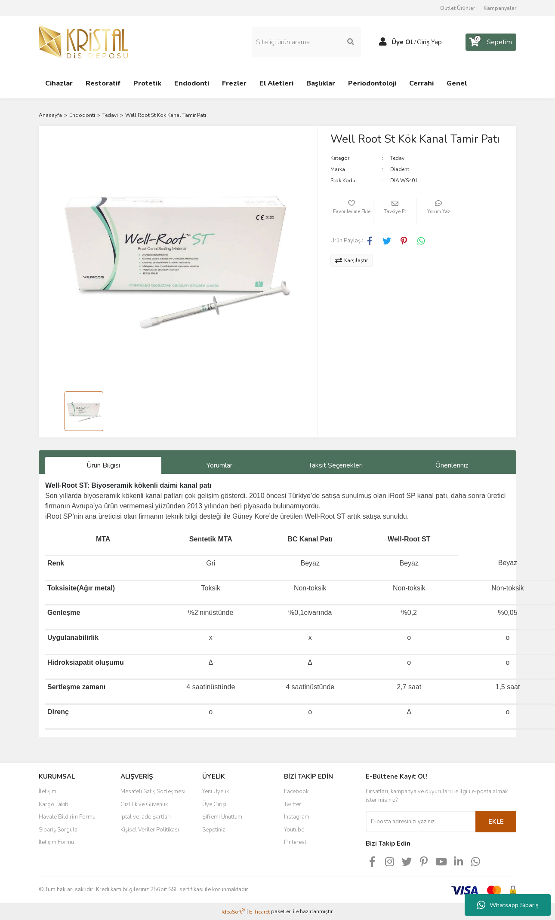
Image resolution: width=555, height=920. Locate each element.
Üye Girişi (214, 804)
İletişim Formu (56, 842)
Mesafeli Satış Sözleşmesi (152, 791)
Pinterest (295, 842)
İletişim (47, 791)
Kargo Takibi (54, 804)
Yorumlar (219, 465)
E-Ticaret (259, 911)
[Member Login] (383, 42)
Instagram (296, 817)
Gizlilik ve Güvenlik (144, 804)
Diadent (399, 169)
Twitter (292, 804)
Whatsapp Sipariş (508, 905)
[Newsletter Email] (420, 821)
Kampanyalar (500, 8)
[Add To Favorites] (351, 210)
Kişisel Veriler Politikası (149, 830)
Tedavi (398, 158)
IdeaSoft (233, 911)
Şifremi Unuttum (222, 817)
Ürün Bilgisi (103, 465)
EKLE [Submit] (496, 821)
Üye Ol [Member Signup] (402, 42)
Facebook (296, 791)
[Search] (306, 42)
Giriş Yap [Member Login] (429, 42)
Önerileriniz (451, 465)
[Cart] (491, 42)
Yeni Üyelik (215, 791)
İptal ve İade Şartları (145, 817)
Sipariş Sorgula (58, 830)
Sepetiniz (213, 830)
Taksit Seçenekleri (335, 465)
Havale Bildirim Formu (67, 817)
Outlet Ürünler (457, 8)
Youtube (294, 830)
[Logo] (83, 41)
